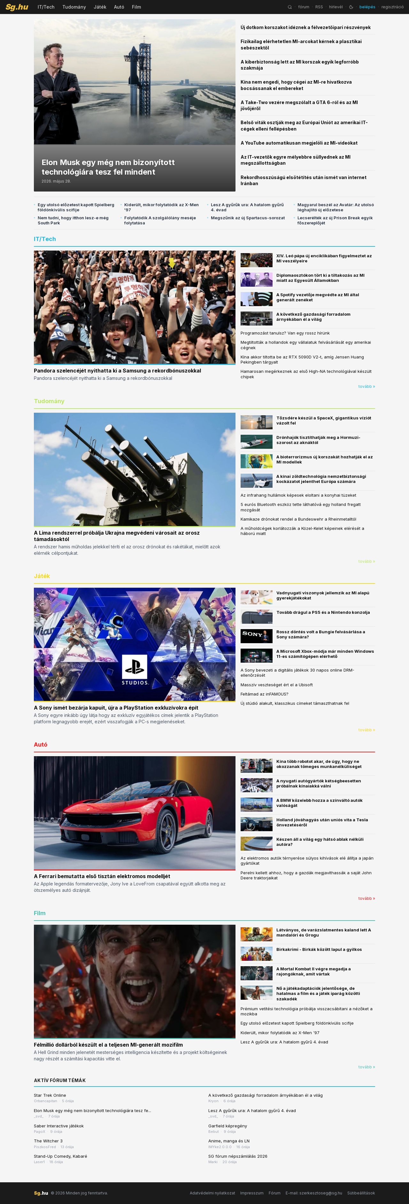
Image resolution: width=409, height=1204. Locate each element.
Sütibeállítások (361, 1193)
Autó (119, 7)
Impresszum (252, 1193)
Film (136, 7)
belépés (367, 6)
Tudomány (74, 7)
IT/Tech (46, 7)
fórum (303, 6)
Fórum (275, 1193)
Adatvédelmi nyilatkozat (212, 1193)
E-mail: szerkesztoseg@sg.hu (314, 1193)
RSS (319, 6)
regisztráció (393, 6)
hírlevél (336, 6)
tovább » (367, 386)
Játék (100, 7)
